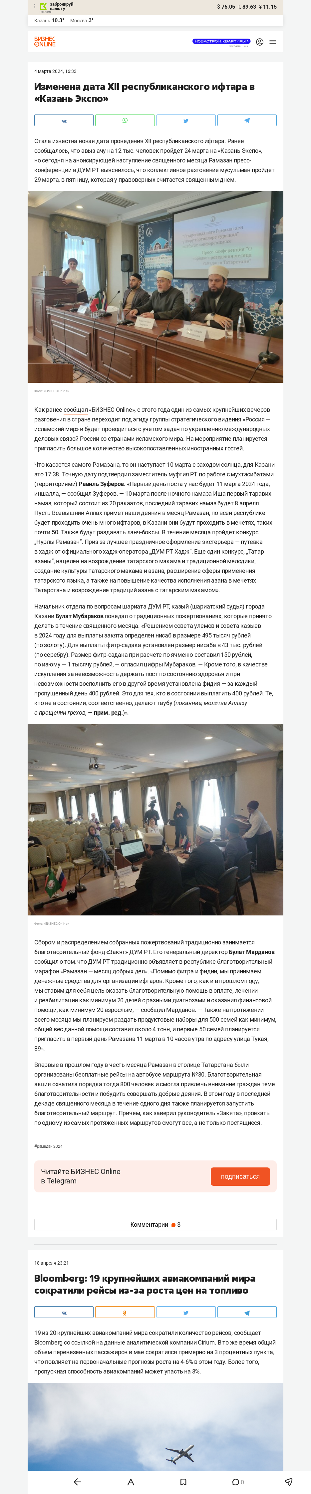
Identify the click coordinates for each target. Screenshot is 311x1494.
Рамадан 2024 (48, 1146)
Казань (42, 20)
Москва (78, 20)
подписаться (242, 1176)
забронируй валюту (61, 6)
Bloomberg (48, 1342)
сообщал (76, 409)
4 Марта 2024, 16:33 (55, 71)
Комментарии (155, 1224)
